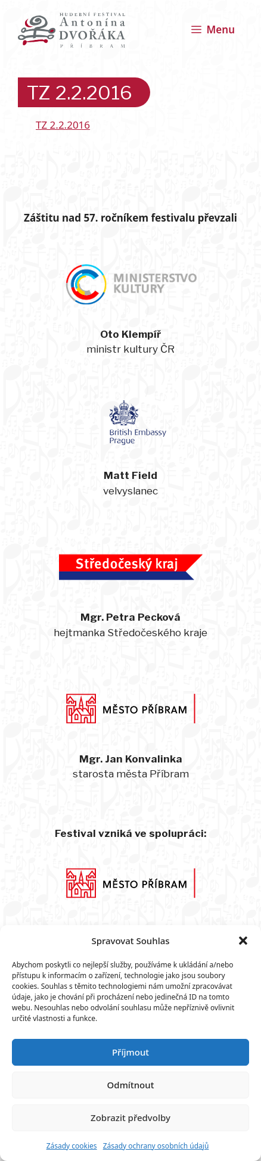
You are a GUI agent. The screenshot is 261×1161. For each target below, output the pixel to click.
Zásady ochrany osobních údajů (156, 1146)
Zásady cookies (71, 1146)
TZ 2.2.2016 (63, 125)
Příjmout (130, 1052)
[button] (243, 941)
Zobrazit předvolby (130, 1117)
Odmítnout (130, 1085)
